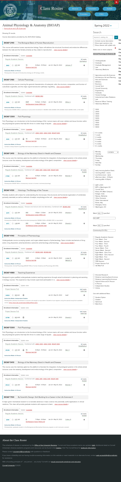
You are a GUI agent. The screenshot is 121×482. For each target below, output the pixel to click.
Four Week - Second (102, 241)
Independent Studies (102, 286)
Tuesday (98, 154)
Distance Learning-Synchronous (106, 279)
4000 (97, 116)
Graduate (98, 63)
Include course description (104, 41)
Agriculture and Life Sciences (105, 75)
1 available (29, 92)
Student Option (100, 297)
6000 (97, 120)
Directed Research (101, 275)
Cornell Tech (99, 86)
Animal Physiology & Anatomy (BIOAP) (104, 54)
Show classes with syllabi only (105, 45)
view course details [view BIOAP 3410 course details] (69, 160)
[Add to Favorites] (12, 65)
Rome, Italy (99, 202)
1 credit (97, 135)
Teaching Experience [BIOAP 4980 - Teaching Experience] (26, 273)
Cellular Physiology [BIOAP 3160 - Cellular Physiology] (25, 80)
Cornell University (101, 88)
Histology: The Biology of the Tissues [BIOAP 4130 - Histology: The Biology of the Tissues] (33, 190)
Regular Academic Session (104, 237)
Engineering (99, 90)
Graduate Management (103, 65)
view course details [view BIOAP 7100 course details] (61, 404)
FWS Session (99, 261)
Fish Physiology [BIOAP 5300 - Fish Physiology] (24, 328)
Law (96, 67)
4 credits (98, 141)
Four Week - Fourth (102, 246)
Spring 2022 (103, 25)
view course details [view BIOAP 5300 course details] (59, 335)
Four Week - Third (101, 244)
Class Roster (51, 8)
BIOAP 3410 (54, 379)
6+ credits (98, 146)
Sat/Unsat (98, 302)
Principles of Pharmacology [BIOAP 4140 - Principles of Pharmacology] (29, 236)
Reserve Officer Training (103, 101)
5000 (97, 118)
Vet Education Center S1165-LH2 (36, 104)
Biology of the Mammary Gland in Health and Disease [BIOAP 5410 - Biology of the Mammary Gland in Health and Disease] (39, 362)
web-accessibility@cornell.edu (106, 455)
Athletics (98, 82)
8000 (97, 125)
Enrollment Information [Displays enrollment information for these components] (11, 56)
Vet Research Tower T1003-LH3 (35, 422)
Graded (97, 299)
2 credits (98, 137)
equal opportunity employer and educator (66, 462)
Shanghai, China (100, 205)
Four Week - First (101, 239)
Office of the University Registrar (45, 445)
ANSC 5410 (46, 170)
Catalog (58, 448)
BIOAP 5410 (55, 170)
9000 (97, 127)
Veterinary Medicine (102, 69)
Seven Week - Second (102, 250)
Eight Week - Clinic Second (104, 255)
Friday (97, 160)
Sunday (97, 165)
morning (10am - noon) (102, 173)
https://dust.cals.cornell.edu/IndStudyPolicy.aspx (23, 303)
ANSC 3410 (38, 170)
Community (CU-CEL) (104, 230)
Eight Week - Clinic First (103, 252)
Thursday (98, 158)
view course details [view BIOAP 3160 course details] (63, 87)
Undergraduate (100, 61)
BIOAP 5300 (56, 133)
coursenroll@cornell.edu (21, 452)
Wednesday (99, 156)
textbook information (88, 448)
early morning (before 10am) (104, 170)
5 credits (98, 144)
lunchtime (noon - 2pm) (103, 175)
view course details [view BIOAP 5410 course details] (69, 369)
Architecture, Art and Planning (105, 77)
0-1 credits (98, 133)
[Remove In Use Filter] (115, 48)
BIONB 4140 (47, 252)
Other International (101, 200)
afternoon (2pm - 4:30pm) (103, 177)
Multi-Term (98, 304)
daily (93, 445)
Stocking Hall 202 (31, 67)
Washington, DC (100, 207)
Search (97, 32)
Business (98, 84)
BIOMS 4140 (39, 252)
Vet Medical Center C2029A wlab (36, 226)
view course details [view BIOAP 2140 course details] (60, 50)
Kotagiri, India (99, 194)
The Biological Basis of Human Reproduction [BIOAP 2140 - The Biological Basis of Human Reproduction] (36, 43)
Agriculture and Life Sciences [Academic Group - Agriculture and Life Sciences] (15, 29)
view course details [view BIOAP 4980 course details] (63, 280)
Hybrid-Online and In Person (105, 281)
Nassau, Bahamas (101, 196)
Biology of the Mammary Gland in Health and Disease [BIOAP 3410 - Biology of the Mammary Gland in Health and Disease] (39, 153)
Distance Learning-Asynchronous (106, 277)
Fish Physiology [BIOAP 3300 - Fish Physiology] (24, 117)
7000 (97, 122)
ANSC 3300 (39, 133)
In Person (98, 284)
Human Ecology (100, 95)
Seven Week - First (101, 248)
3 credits (98, 139)
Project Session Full (102, 263)
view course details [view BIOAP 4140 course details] (67, 243)
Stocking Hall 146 (31, 260)
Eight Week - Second (102, 259)
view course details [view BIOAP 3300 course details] (59, 124)
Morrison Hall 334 (31, 141)
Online (97, 288)
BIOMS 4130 (66, 207)
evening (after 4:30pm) (103, 179)
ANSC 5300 (47, 133)
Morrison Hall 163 (31, 178)
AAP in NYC (99, 185)
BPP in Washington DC (103, 187)
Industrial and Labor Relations (105, 97)
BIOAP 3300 (56, 344)
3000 (97, 114)
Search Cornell (116, 2)
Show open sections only (103, 43)
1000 (97, 109)
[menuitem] (75, 9)
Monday (98, 152)
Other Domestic (100, 198)
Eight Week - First (101, 257)
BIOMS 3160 (39, 96)
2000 (97, 111)
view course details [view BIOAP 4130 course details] (60, 197)
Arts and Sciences (101, 79)
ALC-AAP (104, 218)
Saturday (98, 162)
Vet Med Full (99, 266)
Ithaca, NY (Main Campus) (103, 191)
